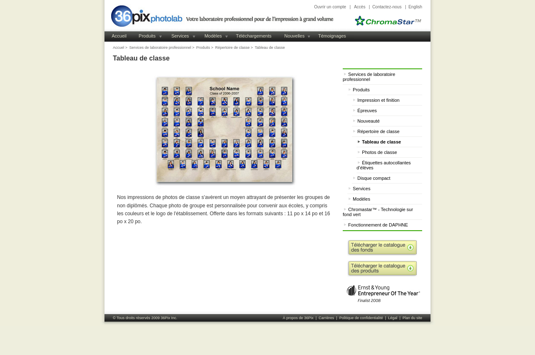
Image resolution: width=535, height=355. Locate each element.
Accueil (119, 35)
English (415, 7)
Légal (392, 318)
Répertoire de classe (232, 47)
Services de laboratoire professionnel (160, 47)
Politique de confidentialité (361, 318)
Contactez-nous (387, 7)
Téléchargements (254, 35)
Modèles (213, 35)
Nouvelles (294, 35)
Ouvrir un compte (330, 7)
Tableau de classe (270, 47)
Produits (147, 35)
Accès (359, 7)
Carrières (326, 318)
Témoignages (332, 35)
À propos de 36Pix (298, 318)
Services (180, 35)
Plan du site (412, 318)
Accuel (118, 47)
